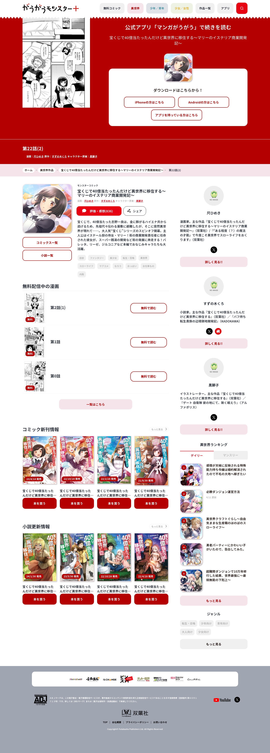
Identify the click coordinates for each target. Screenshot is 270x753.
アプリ (225, 8)
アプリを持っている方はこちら (176, 115)
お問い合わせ (160, 722)
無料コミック (112, 8)
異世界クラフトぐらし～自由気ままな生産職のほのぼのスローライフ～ (226, 522)
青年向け (222, 623)
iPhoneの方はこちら (149, 102)
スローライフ (86, 266)
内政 (82, 274)
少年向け (206, 623)
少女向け (203, 632)
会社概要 (116, 722)
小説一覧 (47, 255)
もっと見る (213, 600)
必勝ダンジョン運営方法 (223, 491)
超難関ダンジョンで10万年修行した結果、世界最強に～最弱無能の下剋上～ (226, 575)
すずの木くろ (59, 156)
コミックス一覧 (47, 242)
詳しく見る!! (214, 262)
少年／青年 (157, 8)
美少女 (113, 257)
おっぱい (132, 266)
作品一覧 (205, 8)
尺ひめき (39, 156)
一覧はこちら (95, 404)
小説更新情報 (36, 500)
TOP (105, 722)
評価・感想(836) (101, 211)
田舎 (82, 257)
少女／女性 (182, 8)
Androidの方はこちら (203, 102)
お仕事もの (148, 266)
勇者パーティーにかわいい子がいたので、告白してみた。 (226, 547)
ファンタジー (97, 257)
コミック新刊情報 (40, 429)
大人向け (187, 632)
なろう (118, 266)
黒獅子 (93, 156)
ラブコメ (103, 266)
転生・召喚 (128, 257)
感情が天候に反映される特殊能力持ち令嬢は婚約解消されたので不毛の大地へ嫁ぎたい (226, 469)
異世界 (135, 8)
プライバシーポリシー (137, 722)
